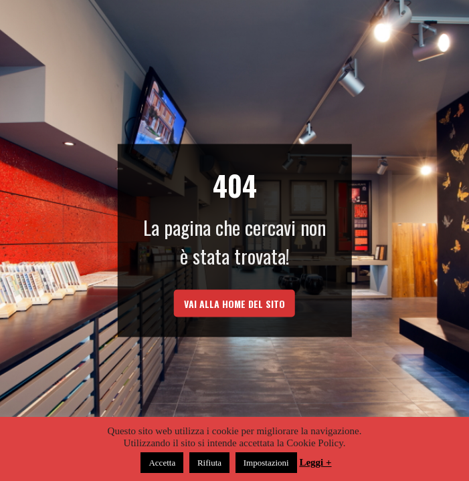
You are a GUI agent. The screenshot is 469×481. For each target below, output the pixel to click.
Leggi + (315, 462)
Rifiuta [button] (209, 463)
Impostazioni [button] (266, 463)
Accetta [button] (162, 463)
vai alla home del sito (234, 304)
